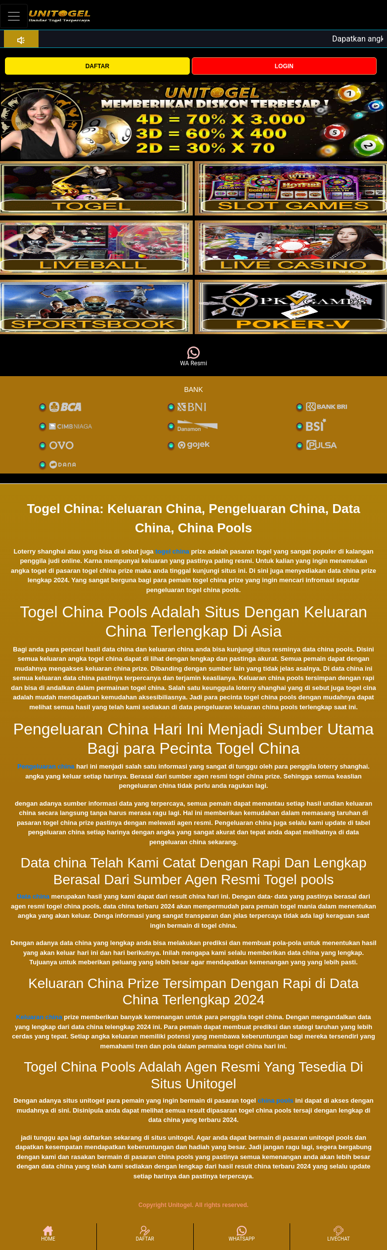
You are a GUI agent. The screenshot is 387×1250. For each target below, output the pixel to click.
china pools (276, 1100)
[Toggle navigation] (14, 16)
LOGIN (284, 66)
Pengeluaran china (46, 766)
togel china (172, 551)
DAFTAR (97, 66)
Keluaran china (39, 1017)
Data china (33, 896)
